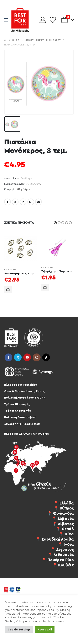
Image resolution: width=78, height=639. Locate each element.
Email (38, 202)
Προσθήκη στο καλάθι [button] (8, 289)
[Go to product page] (20, 248)
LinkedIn (23, 202)
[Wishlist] (53, 20)
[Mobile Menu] (7, 20)
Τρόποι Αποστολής (17, 410)
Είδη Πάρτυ (24, 189)
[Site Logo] (20, 20)
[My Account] (42, 20)
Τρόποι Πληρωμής (17, 404)
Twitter (15, 202)
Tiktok (46, 357)
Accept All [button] (45, 629)
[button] (55, 222)
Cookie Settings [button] (19, 629)
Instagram (36, 357)
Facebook (7, 202)
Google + (30, 202)
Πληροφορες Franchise (20, 384)
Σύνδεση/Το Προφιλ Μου (22, 424)
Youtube (27, 357)
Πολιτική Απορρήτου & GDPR (24, 397)
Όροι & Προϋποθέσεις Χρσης (24, 391)
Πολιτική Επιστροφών (20, 417)
